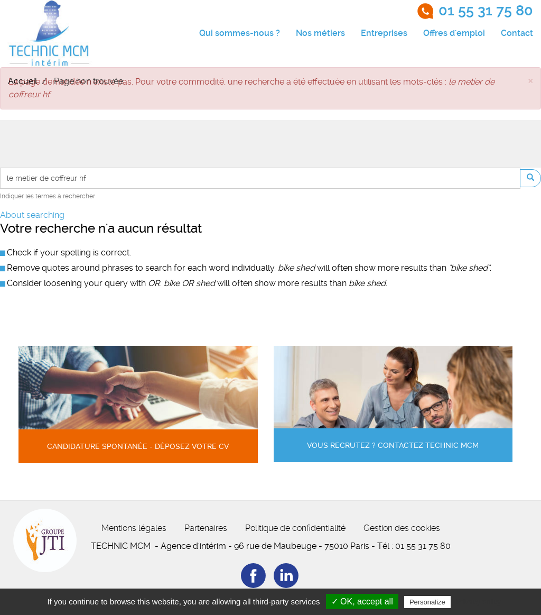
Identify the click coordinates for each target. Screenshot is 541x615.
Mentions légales (133, 528)
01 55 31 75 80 (486, 10)
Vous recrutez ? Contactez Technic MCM (393, 445)
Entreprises (384, 33)
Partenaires (205, 528)
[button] (530, 80)
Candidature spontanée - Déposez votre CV (138, 446)
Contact (517, 33)
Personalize (427, 602)
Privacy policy (478, 602)
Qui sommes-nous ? (239, 33)
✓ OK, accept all (362, 601)
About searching (32, 215)
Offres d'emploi (454, 33)
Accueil (22, 81)
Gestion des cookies (401, 528)
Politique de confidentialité (295, 528)
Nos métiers (320, 33)
